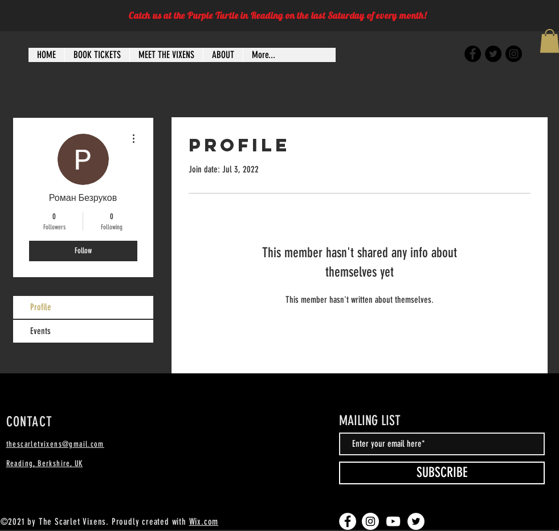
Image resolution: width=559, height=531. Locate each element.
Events (40, 331)
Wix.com (204, 521)
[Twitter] (493, 54)
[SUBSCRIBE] (442, 473)
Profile (40, 307)
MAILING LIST (370, 420)
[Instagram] (513, 54)
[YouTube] (393, 521)
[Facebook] (472, 54)
